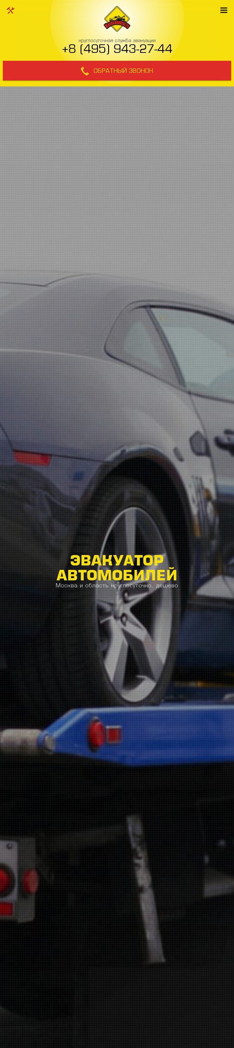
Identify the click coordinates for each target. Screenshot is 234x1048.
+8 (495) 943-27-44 (117, 48)
